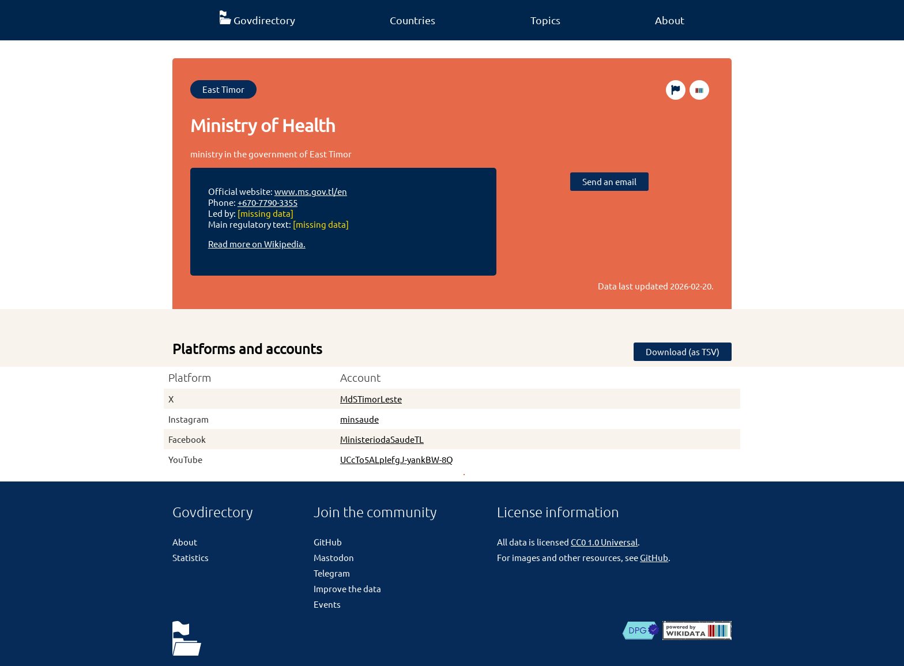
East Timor (223, 89)
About (669, 20)
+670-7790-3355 (267, 202)
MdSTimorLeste (371, 398)
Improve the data (347, 588)
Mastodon (334, 557)
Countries (412, 20)
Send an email (609, 181)
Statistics (190, 557)
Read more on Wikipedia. (257, 243)
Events (327, 604)
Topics (545, 20)
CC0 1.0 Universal (604, 541)
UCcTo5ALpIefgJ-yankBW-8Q (396, 459)
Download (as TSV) (683, 351)
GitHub (328, 541)
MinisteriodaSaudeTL (382, 439)
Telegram (332, 572)
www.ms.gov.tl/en (310, 191)
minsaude (359, 418)
